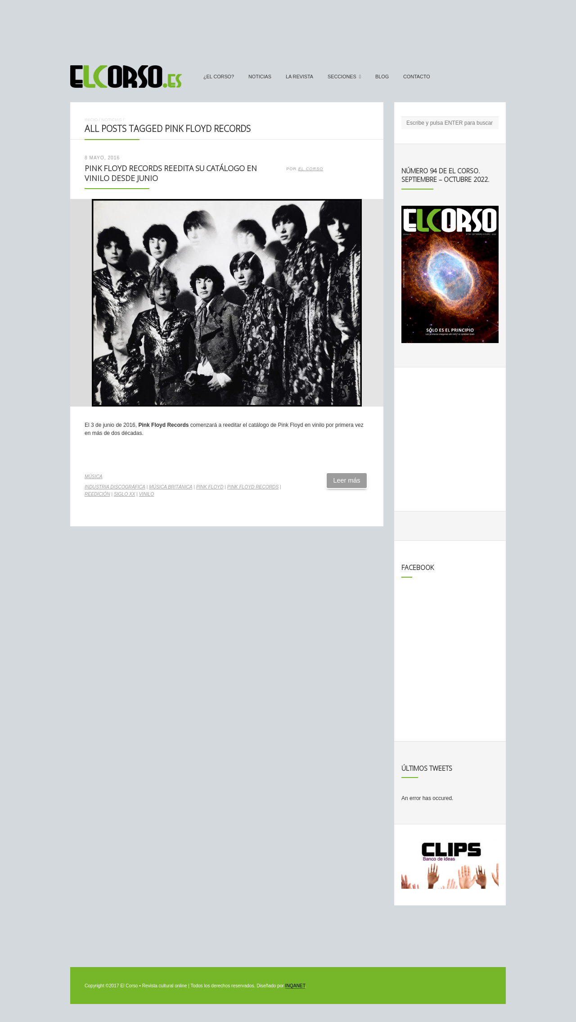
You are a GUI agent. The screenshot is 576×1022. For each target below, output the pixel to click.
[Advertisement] (288, 28)
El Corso (311, 169)
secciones (342, 76)
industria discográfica (115, 486)
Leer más (346, 480)
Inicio (91, 119)
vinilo (146, 494)
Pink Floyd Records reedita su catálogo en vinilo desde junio (171, 173)
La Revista (299, 76)
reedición (97, 494)
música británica (170, 486)
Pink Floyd (210, 486)
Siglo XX (124, 494)
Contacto (416, 76)
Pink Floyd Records (253, 486)
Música (94, 476)
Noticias (259, 76)
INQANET (295, 985)
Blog (382, 76)
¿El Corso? (218, 76)
